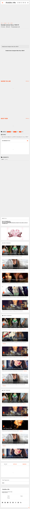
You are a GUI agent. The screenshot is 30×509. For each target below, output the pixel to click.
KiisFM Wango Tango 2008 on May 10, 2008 (13, 253)
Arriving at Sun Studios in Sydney (11, 294)
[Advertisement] (15, 13)
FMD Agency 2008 (7, 428)
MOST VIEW (4, 118)
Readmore (4, 343)
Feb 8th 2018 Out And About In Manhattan (13, 368)
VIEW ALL (27, 81)
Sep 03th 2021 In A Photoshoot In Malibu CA (13, 267)
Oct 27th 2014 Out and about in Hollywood (13, 308)
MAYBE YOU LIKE (6, 81)
